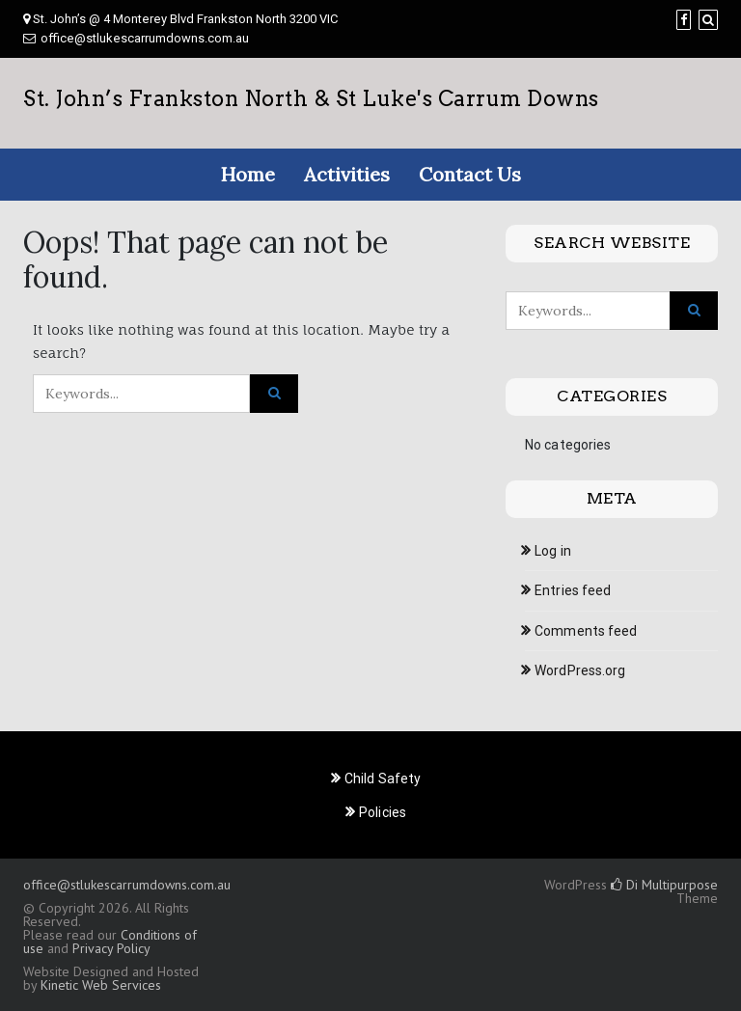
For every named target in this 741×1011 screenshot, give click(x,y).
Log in (553, 551)
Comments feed (586, 631)
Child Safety (382, 778)
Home (248, 174)
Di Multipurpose (664, 884)
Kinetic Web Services (101, 985)
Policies (382, 812)
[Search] (708, 20)
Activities (347, 174)
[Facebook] (683, 20)
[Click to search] (274, 393)
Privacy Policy (111, 948)
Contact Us (470, 174)
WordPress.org (580, 670)
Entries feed (573, 590)
